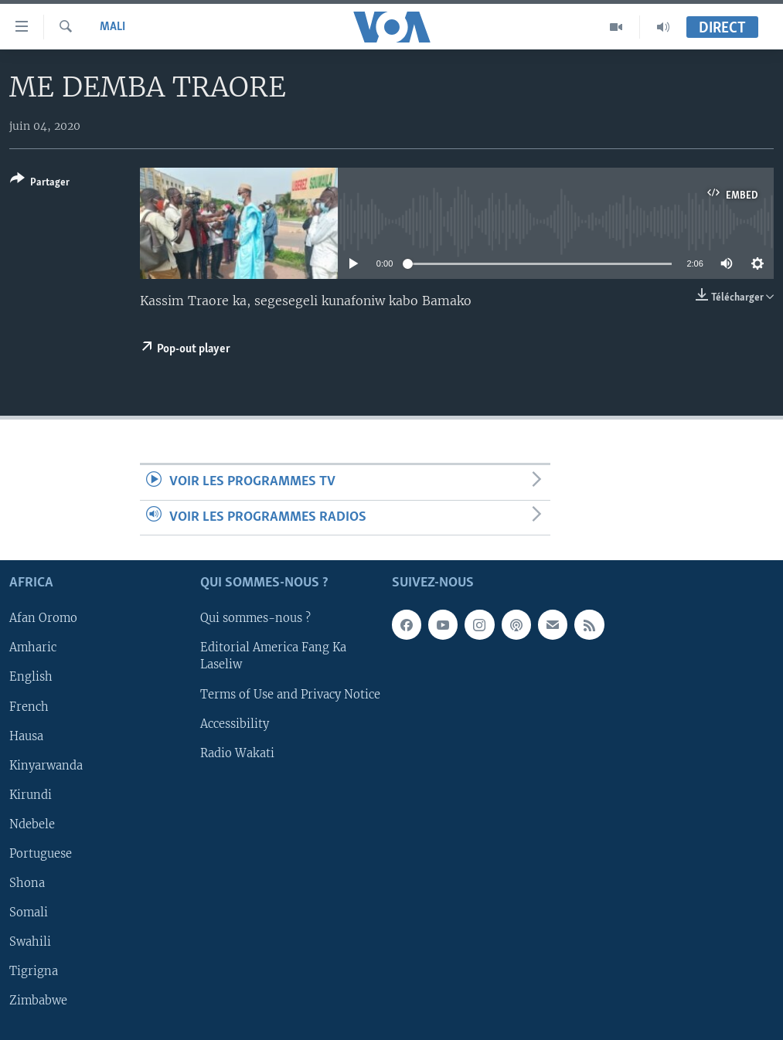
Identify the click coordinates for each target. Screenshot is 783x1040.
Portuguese (40, 854)
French (29, 707)
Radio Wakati (237, 753)
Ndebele (32, 824)
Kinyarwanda (46, 766)
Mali (112, 27)
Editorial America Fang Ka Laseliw (273, 656)
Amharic (32, 648)
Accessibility (234, 724)
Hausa (26, 736)
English (31, 678)
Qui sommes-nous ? (255, 619)
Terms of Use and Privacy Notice (290, 695)
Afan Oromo (43, 619)
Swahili (30, 942)
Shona (27, 883)
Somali (28, 912)
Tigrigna (33, 971)
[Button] (40, 183)
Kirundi (30, 795)
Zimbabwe (38, 1001)
